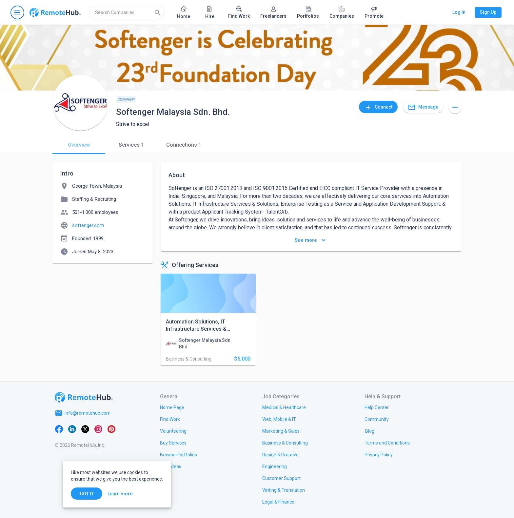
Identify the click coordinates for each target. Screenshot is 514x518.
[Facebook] (59, 428)
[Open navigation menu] (17, 12)
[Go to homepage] (55, 12)
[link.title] (172, 407)
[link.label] (376, 407)
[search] (127, 12)
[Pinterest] (111, 428)
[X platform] (85, 428)
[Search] (157, 12)
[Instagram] (98, 428)
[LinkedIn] (72, 428)
